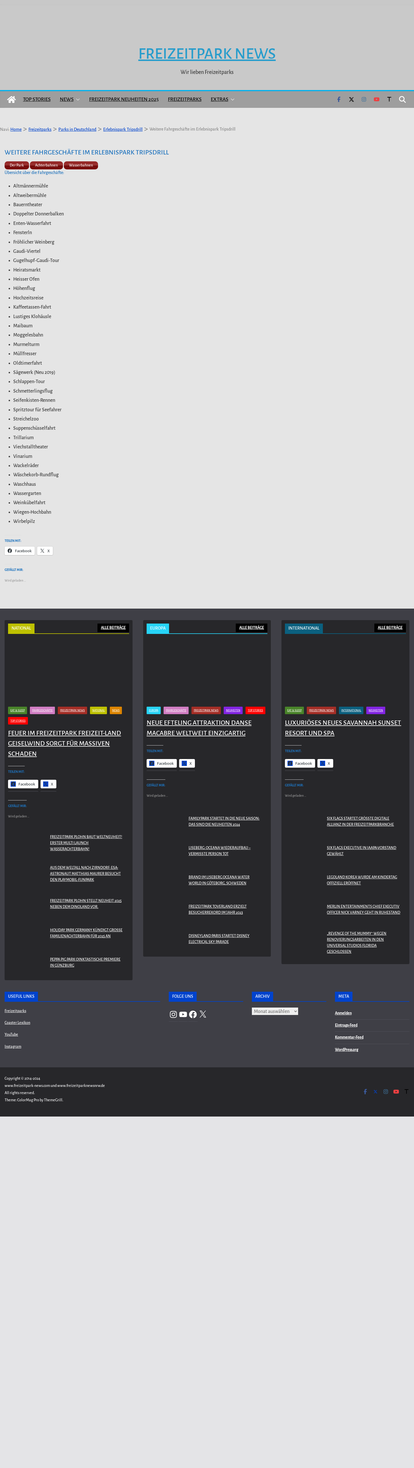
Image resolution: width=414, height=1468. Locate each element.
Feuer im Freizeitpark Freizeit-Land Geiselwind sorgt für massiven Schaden (64, 1095)
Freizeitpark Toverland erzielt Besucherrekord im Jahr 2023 (218, 1261)
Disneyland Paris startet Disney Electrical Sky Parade (219, 1291)
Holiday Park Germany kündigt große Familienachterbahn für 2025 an (86, 1285)
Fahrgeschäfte (42, 1061)
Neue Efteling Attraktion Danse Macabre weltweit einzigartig (199, 1079)
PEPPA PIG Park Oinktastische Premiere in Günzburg (85, 1314)
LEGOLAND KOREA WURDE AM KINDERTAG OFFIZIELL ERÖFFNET (362, 1232)
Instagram (13, 1398)
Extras (219, 83)
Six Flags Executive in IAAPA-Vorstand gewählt (361, 1203)
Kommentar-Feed (349, 1389)
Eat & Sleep (17, 1061)
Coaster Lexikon (17, 1375)
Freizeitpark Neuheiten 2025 (124, 83)
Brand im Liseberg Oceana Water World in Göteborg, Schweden (219, 1232)
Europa (153, 1061)
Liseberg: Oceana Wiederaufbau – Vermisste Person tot (220, 1203)
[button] (77, 83)
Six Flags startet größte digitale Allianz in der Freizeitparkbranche (360, 1173)
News (67, 83)
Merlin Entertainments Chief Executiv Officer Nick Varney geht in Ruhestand (363, 1261)
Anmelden (343, 1365)
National (98, 1061)
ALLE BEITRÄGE (113, 611)
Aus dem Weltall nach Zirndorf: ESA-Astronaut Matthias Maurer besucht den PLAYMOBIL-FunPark (85, 1225)
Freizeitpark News (207, 37)
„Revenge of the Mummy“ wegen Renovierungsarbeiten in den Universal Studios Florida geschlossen (356, 1294)
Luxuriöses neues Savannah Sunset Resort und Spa (343, 1079)
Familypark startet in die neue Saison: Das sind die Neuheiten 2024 (224, 1173)
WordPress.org (346, 1401)
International (351, 1061)
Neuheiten (233, 1061)
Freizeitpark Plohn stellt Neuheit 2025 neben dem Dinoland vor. (86, 1256)
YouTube (11, 1386)
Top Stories (37, 83)
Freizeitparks (185, 83)
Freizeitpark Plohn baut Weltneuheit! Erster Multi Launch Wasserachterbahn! (86, 1195)
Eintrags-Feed (346, 1377)
